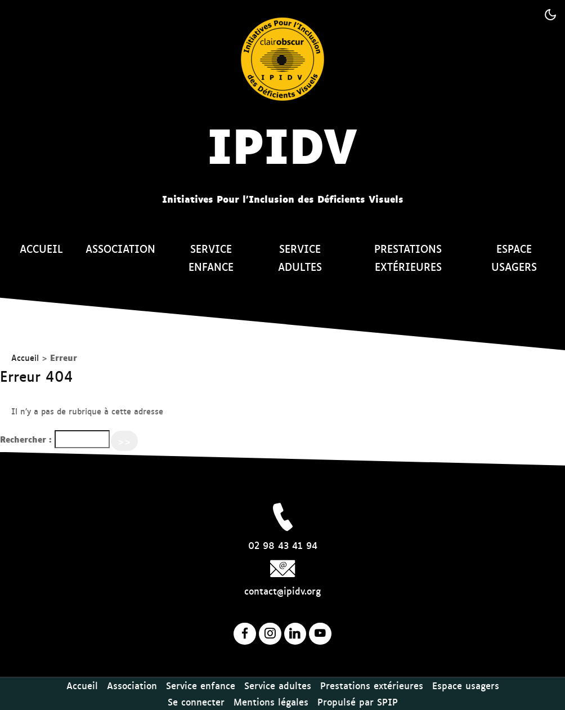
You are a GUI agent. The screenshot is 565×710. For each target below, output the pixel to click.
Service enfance (211, 257)
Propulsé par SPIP (357, 701)
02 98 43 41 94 (282, 545)
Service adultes (300, 257)
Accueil (41, 248)
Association (120, 248)
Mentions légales (271, 701)
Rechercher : (26, 439)
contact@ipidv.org (282, 590)
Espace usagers (514, 257)
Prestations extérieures (408, 257)
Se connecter (196, 701)
